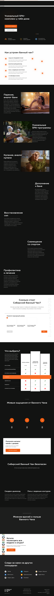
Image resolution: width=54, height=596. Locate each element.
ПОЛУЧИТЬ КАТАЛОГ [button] (12, 450)
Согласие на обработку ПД (27, 593)
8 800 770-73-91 (46, 589)
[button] (12, 419)
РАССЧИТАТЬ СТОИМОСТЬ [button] (11, 26)
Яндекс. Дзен (11, 577)
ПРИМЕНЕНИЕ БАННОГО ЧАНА (27, 590)
